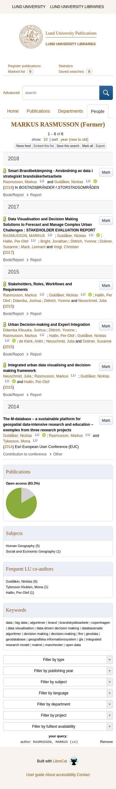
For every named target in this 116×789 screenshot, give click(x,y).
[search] (61, 93)
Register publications (24, 66)
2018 (8, 187)
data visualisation (21, 628)
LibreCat (66, 761)
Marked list (20, 71)
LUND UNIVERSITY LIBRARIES (77, 7)
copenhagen (100, 622)
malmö (37, 645)
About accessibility (60, 775)
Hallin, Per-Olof (17, 592)
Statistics (66, 66)
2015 (8, 306)
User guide (35, 775)
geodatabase (16, 639)
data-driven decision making (58, 628)
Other (57, 454)
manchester (54, 645)
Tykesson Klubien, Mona (24, 587)
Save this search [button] (68, 146)
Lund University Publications (71, 33)
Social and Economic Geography (30, 551)
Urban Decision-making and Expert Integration (49, 324)
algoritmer (37, 622)
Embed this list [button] (44, 146)
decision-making (63, 634)
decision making (36, 634)
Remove (106, 742)
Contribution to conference (25, 454)
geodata (92, 634)
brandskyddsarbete (74, 622)
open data (73, 645)
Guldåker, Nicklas (19, 581)
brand (52, 622)
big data (21, 622)
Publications (38, 111)
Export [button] (100, 146)
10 (45, 139)
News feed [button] (23, 146)
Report (35, 195)
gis (81, 639)
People (98, 111)
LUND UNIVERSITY (28, 7)
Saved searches (75, 71)
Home (13, 111)
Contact (83, 775)
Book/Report (13, 195)
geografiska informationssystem (52, 639)
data (9, 622)
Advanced (11, 93)
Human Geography (20, 546)
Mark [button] (106, 172)
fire (80, 634)
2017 (8, 252)
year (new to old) (74, 139)
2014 (8, 447)
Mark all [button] (87, 146)
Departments (70, 111)
